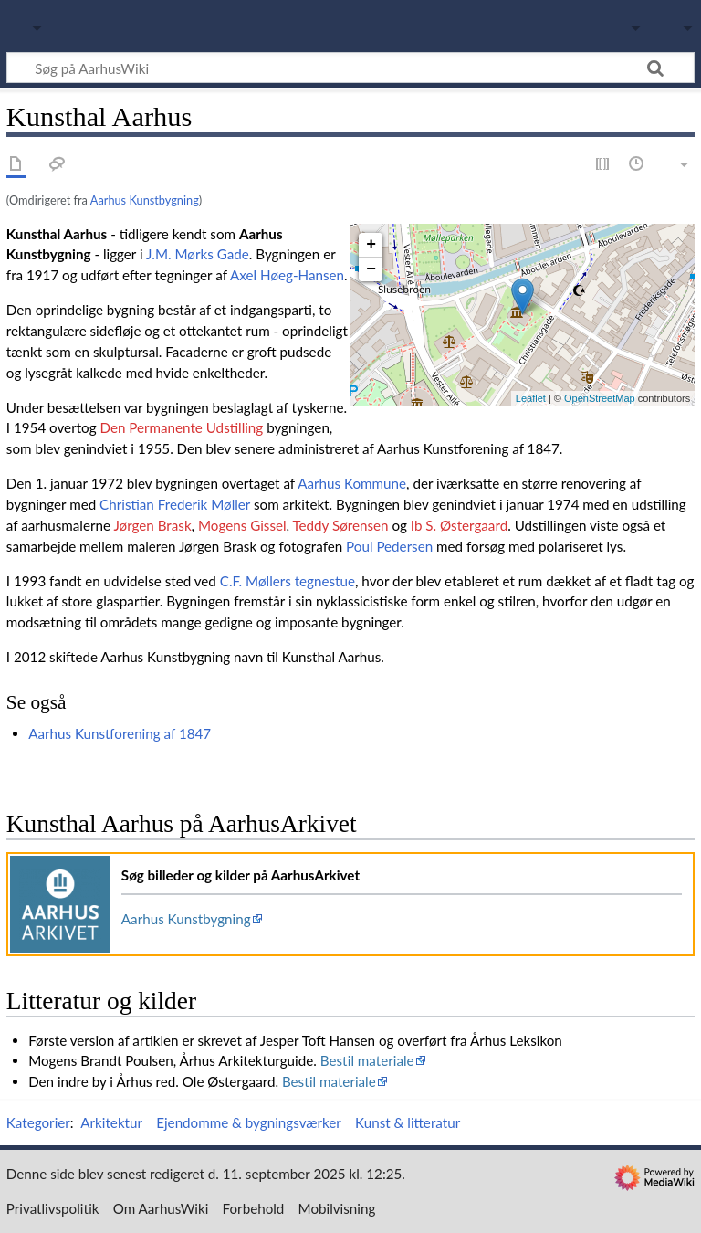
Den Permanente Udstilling (181, 427)
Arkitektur (111, 1122)
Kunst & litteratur (407, 1122)
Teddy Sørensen (340, 525)
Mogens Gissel (242, 525)
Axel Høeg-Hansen (287, 275)
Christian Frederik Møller (174, 504)
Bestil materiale (367, 1060)
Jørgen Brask (152, 525)
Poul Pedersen (389, 546)
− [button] (371, 269)
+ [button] (371, 245)
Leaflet (531, 398)
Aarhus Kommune (352, 483)
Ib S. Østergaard (459, 525)
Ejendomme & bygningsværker (248, 1122)
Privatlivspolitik (52, 1208)
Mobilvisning (337, 1208)
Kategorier (38, 1122)
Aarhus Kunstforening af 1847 (119, 733)
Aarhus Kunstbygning (144, 200)
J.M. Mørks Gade (197, 254)
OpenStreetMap (599, 398)
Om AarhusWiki (161, 1208)
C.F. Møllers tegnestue (287, 581)
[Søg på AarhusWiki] (350, 67)
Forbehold (254, 1208)
